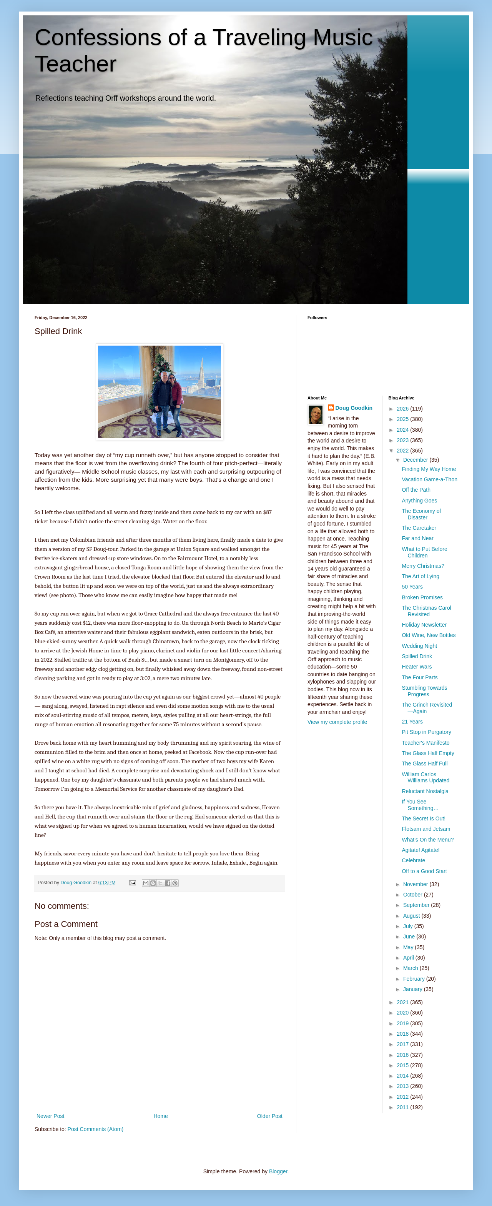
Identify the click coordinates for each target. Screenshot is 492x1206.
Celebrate (413, 860)
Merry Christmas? (423, 566)
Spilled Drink (417, 656)
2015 (403, 1065)
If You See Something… (420, 804)
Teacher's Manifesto (425, 743)
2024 (403, 430)
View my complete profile (337, 722)
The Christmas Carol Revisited (426, 611)
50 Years (412, 587)
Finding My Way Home (429, 469)
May (409, 947)
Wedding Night (419, 646)
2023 (403, 440)
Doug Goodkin (354, 408)
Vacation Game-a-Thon (429, 479)
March (411, 968)
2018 (403, 1034)
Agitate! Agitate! (420, 850)
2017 (403, 1044)
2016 (403, 1055)
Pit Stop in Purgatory (426, 732)
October (413, 895)
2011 (403, 1107)
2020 (403, 1013)
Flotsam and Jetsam (426, 829)
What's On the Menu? (428, 840)
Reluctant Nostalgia (425, 791)
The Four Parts (419, 677)
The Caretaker (419, 528)
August (412, 916)
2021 (403, 1002)
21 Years (412, 722)
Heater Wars (417, 667)
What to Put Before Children (424, 552)
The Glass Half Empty (428, 753)
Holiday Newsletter (424, 625)
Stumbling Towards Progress (424, 691)
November (416, 884)
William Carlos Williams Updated (425, 777)
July (408, 926)
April (409, 958)
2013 (403, 1086)
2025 (403, 419)
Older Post (270, 1116)
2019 (403, 1023)
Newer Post (50, 1116)
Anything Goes (419, 500)
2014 (403, 1076)
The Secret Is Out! (423, 818)
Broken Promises (422, 597)
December (416, 460)
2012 (403, 1097)
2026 (403, 409)
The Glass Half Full (424, 763)
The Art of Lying (420, 576)
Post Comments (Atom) (95, 1129)
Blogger (278, 1171)
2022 (403, 450)
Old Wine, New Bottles (428, 635)
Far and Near (417, 538)
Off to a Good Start (424, 871)
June (409, 936)
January (413, 989)
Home (160, 1116)
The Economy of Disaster (421, 514)
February (414, 979)
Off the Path (416, 490)
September (417, 905)
